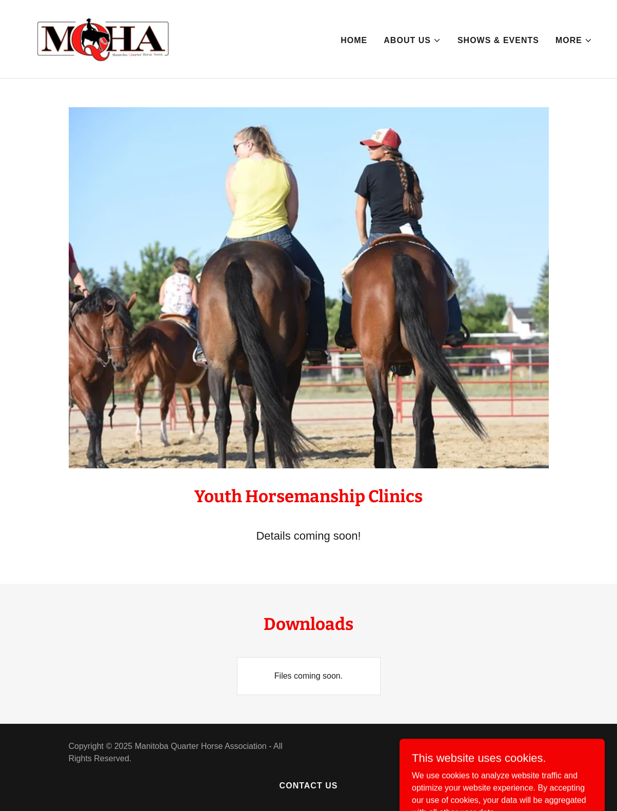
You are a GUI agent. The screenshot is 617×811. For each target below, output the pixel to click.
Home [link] (354, 40)
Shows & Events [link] (498, 40)
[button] (412, 40)
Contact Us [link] (309, 785)
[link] (102, 38)
